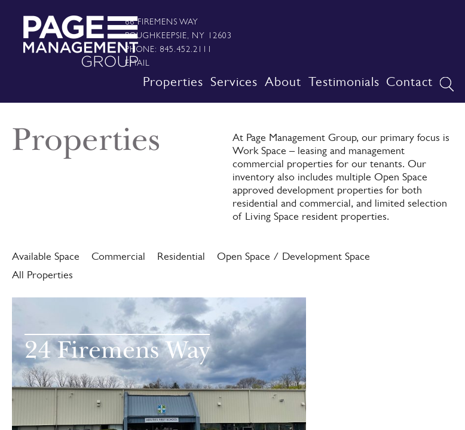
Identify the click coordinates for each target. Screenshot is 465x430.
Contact (409, 83)
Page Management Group (80, 41)
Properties (173, 83)
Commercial (118, 258)
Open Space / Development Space (293, 258)
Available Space (45, 258)
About (283, 83)
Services (234, 83)
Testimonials (344, 83)
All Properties (42, 276)
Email (137, 62)
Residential (181, 258)
